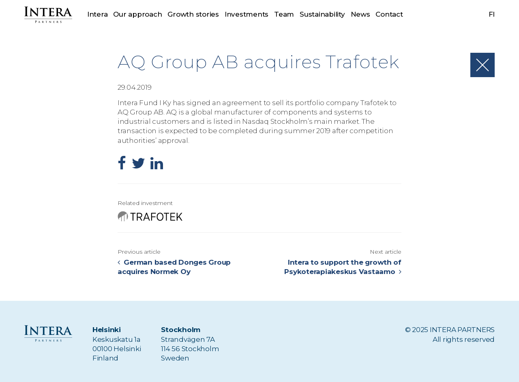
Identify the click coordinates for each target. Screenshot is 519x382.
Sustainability (322, 14)
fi (492, 14)
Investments (246, 14)
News (360, 14)
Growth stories (193, 14)
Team (284, 14)
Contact (389, 14)
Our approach (137, 14)
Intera (97, 14)
